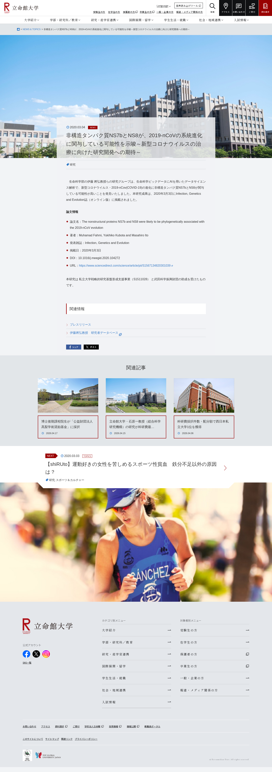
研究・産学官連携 (103, 20)
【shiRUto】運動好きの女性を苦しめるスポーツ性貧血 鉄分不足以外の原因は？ (132, 468)
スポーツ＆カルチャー (71, 481)
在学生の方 (114, 11)
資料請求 (59, 731)
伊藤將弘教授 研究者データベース (96, 332)
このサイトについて (33, 744)
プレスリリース (80, 324)
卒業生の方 (146, 11)
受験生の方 (99, 11)
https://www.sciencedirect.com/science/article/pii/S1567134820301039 (127, 265)
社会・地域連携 (210, 20)
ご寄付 (76, 731)
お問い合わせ (29, 731)
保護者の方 (129, 11)
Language (162, 5)
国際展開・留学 (140, 20)
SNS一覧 (27, 664)
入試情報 (240, 20)
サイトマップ (52, 744)
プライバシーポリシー (86, 744)
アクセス (45, 731)
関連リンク (67, 744)
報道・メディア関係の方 (189, 11)
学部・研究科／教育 (64, 20)
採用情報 (113, 731)
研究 (73, 164)
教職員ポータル (152, 731)
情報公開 (131, 731)
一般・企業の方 (164, 11)
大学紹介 (30, 20)
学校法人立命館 (92, 731)
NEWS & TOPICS (32, 29)
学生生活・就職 (175, 20)
